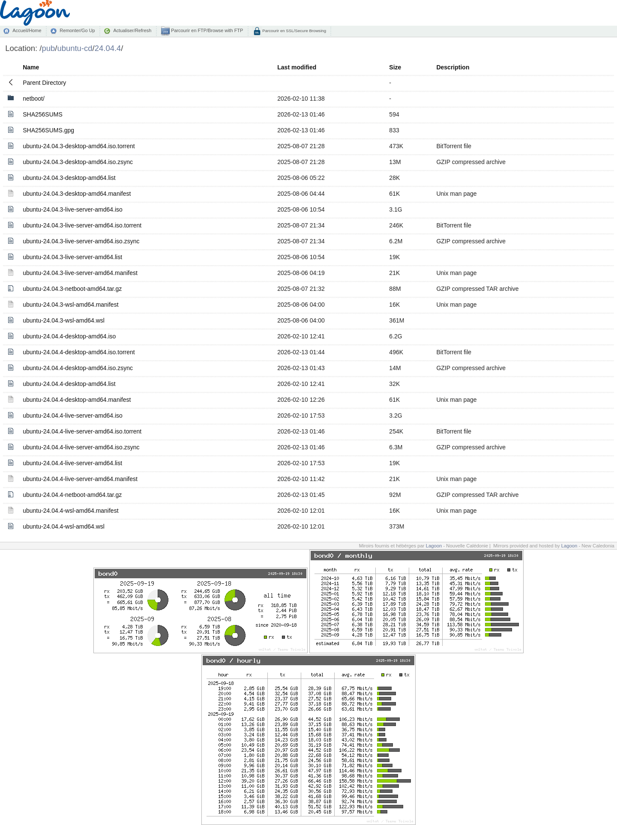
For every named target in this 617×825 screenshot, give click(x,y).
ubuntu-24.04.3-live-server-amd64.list (72, 257)
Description (452, 67)
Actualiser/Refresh (132, 30)
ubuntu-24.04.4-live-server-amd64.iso (73, 415)
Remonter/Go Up (77, 30)
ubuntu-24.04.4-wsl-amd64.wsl (64, 526)
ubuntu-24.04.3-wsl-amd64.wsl (64, 320)
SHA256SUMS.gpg (48, 130)
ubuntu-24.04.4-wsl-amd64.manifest (70, 510)
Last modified (296, 67)
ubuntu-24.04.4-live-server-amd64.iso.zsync (81, 447)
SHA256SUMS (43, 114)
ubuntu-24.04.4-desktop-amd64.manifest (77, 399)
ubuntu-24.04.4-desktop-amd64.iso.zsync (78, 368)
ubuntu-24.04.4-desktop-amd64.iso (69, 336)
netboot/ (34, 98)
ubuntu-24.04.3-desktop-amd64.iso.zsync (78, 161)
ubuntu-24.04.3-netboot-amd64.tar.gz (72, 288)
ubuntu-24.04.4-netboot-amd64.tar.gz (72, 494)
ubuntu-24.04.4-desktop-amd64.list (69, 383)
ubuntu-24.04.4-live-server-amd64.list (72, 463)
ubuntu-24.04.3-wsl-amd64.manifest (70, 304)
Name (31, 67)
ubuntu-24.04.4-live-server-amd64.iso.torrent (82, 431)
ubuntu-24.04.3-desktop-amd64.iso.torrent (79, 146)
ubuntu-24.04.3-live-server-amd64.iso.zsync (81, 241)
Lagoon (434, 545)
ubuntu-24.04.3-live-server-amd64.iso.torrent (82, 225)
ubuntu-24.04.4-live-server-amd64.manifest (80, 478)
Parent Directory (44, 82)
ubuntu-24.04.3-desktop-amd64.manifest (77, 193)
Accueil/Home (26, 30)
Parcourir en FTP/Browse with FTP (206, 30)
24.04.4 (108, 48)
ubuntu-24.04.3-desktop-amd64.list (69, 177)
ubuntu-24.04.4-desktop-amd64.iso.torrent (79, 352)
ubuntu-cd (74, 48)
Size (395, 67)
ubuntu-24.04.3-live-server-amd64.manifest (80, 272)
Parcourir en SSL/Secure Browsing (293, 30)
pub (48, 48)
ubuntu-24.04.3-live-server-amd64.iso (73, 209)
